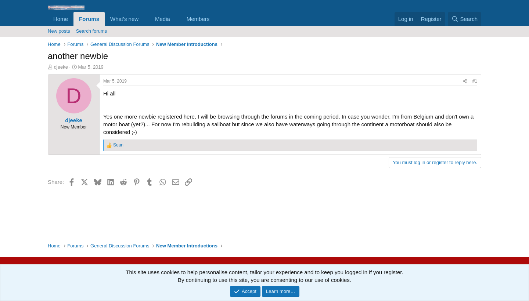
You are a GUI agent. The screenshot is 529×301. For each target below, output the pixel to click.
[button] (144, 19)
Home (60, 19)
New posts (59, 31)
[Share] (465, 81)
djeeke (61, 67)
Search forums (91, 31)
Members (198, 19)
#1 (474, 81)
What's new (124, 19)
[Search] (464, 19)
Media (162, 19)
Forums (89, 19)
